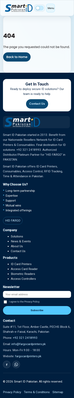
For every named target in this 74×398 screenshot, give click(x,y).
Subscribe (37, 310)
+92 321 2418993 (25, 338)
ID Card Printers (21, 264)
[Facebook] (6, 364)
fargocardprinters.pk (28, 356)
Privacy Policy (12, 392)
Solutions (17, 236)
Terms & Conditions (37, 392)
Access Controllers (23, 279)
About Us (17, 246)
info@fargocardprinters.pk (28, 344)
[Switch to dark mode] (39, 8)
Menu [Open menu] (51, 8)
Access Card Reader (24, 269)
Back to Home (16, 57)
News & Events (21, 241)
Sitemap (57, 392)
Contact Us (37, 103)
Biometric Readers (23, 274)
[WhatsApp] (16, 364)
